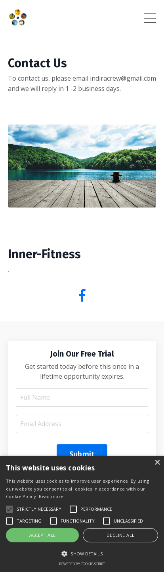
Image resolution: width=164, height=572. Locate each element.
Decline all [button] (120, 535)
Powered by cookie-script (82, 563)
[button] (82, 553)
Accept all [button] (42, 535)
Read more (51, 496)
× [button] (157, 463)
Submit (82, 454)
